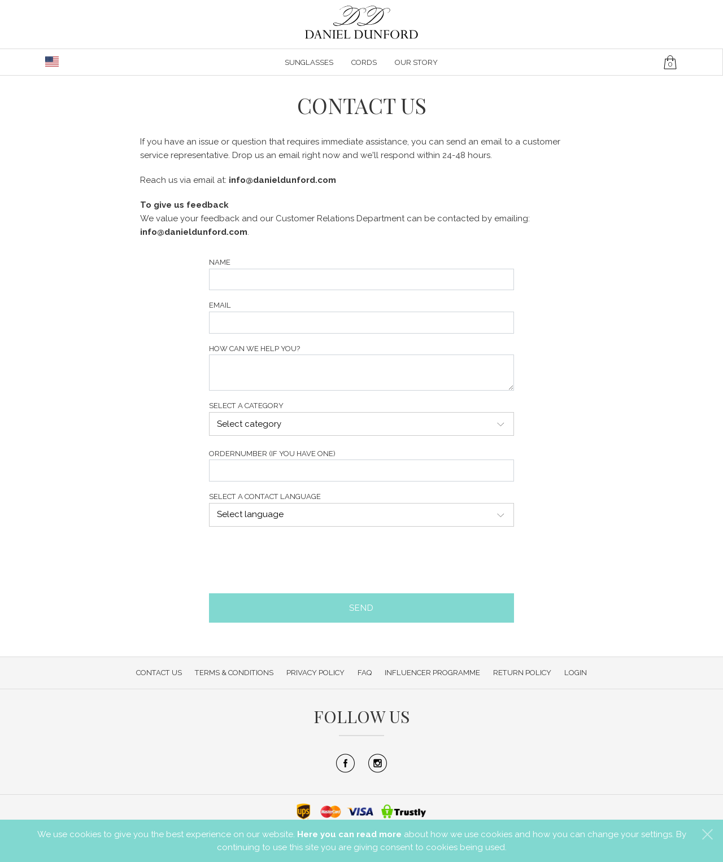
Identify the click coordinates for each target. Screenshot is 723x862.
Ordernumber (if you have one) (272, 453)
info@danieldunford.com (282, 180)
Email (220, 305)
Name (219, 262)
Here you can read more (349, 834)
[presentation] (295, 560)
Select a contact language (265, 496)
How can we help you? (254, 348)
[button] (707, 834)
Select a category (246, 405)
